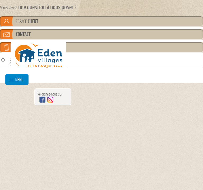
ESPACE (27, 21)
